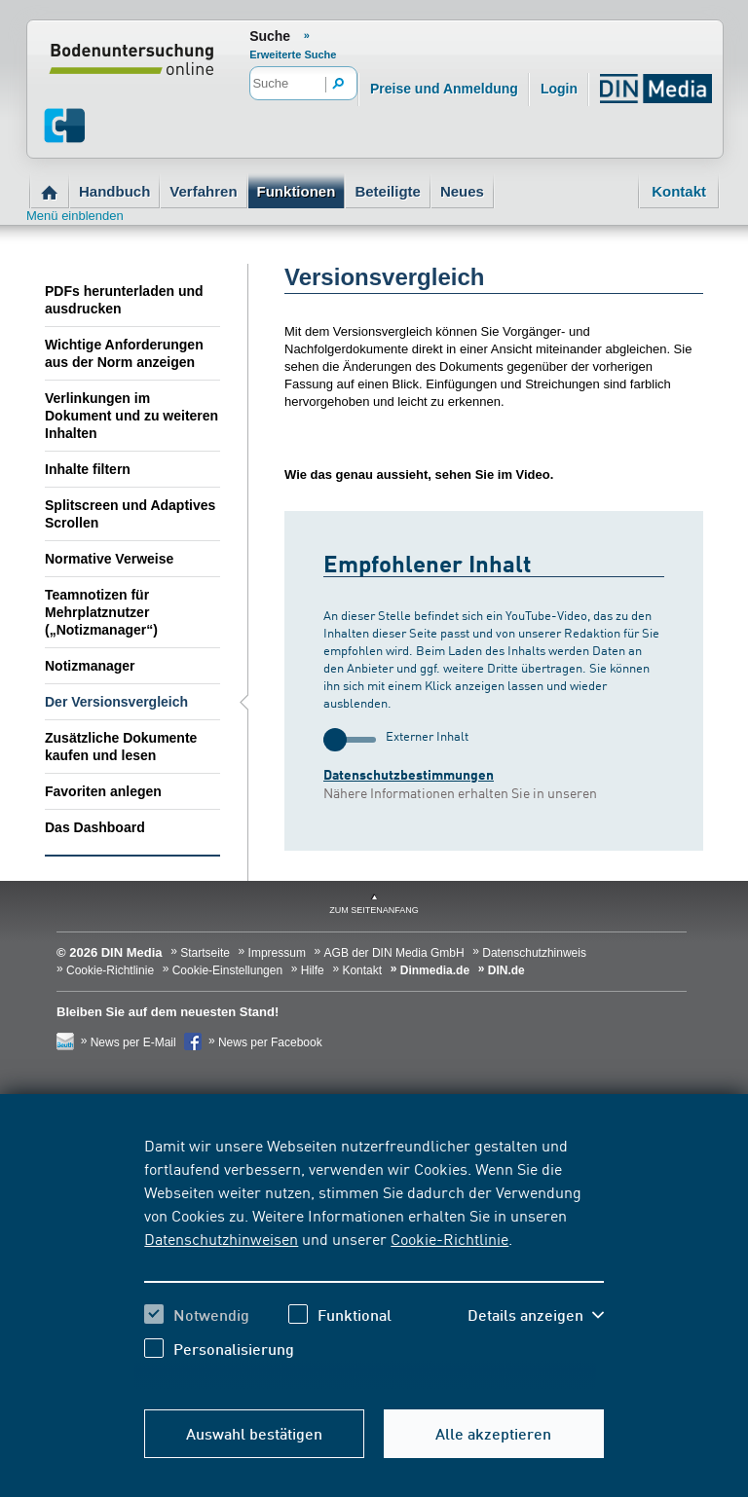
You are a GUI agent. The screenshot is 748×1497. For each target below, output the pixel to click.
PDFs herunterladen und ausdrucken (124, 299)
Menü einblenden (75, 215)
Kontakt (679, 191)
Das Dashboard (95, 827)
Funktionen (296, 191)
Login (559, 88)
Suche (269, 36)
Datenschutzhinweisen (221, 1238)
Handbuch (114, 191)
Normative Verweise (109, 558)
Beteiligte (388, 191)
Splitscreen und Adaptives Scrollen (130, 513)
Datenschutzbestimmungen (408, 774)
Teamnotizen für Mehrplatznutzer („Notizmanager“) (101, 612)
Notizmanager (90, 666)
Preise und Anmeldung (444, 88)
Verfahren (203, 191)
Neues (462, 191)
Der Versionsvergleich (116, 702)
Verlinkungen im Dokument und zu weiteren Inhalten (131, 415)
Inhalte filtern (88, 469)
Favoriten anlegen (103, 791)
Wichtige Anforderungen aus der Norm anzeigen (124, 353)
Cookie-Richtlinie (449, 1238)
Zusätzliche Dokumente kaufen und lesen (121, 746)
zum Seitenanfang (374, 910)
